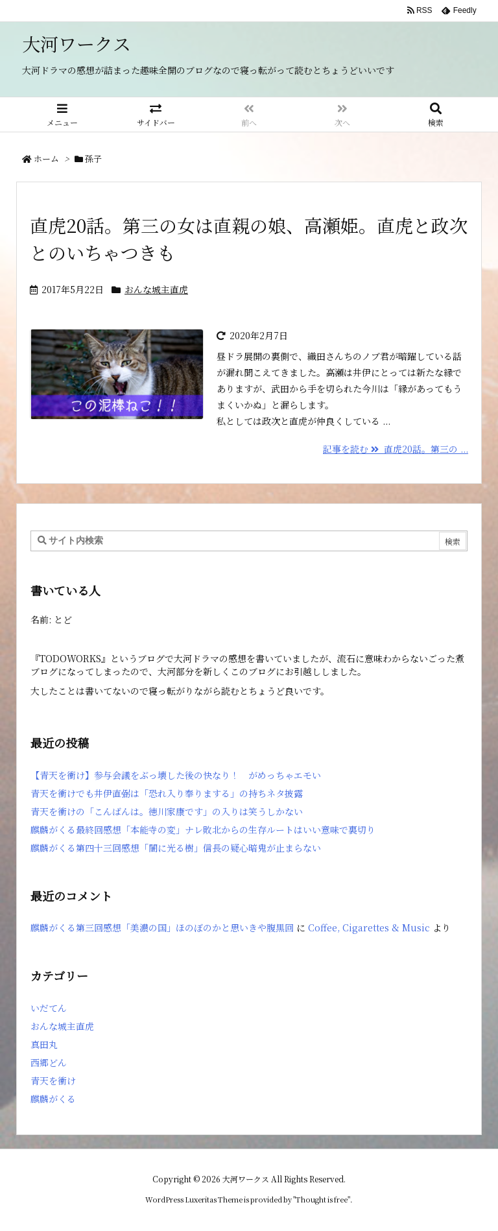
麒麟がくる (53, 1098)
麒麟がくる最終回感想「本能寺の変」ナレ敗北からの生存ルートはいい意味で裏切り (202, 829)
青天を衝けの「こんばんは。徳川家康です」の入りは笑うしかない (166, 811)
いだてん (48, 1007)
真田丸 (44, 1044)
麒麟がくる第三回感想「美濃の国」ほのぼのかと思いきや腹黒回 (162, 927)
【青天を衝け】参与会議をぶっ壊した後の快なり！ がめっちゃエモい (175, 775)
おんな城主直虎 (156, 289)
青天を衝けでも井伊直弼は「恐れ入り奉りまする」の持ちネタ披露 (166, 793)
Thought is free (322, 1199)
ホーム (46, 158)
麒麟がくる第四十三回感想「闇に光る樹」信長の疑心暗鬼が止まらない (175, 847)
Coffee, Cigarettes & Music (369, 927)
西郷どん (48, 1062)
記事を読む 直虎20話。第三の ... (395, 448)
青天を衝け (53, 1080)
